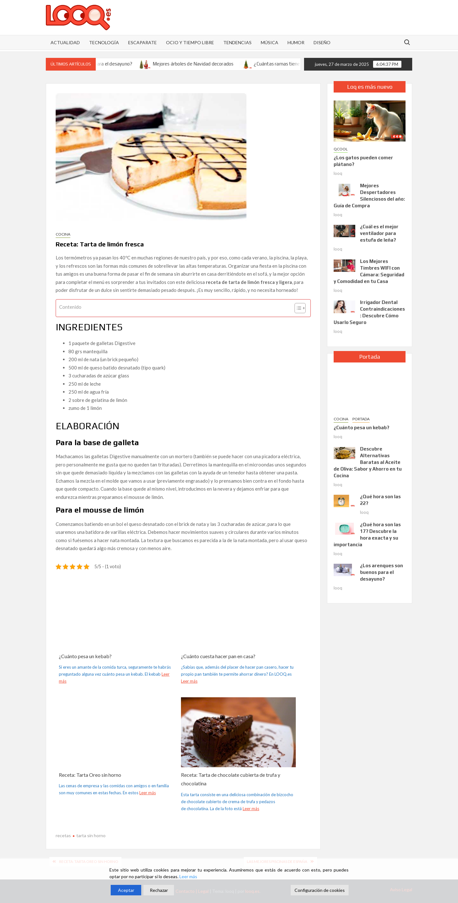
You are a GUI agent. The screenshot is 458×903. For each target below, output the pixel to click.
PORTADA (361, 419)
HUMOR (296, 42)
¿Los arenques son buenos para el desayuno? (381, 572)
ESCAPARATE (142, 42)
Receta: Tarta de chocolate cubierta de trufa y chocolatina (230, 779)
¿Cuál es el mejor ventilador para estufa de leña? (379, 233)
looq (338, 173)
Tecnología (104, 42)
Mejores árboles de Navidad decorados (200, 63)
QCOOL (341, 149)
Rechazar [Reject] (159, 890)
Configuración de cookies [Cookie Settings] (320, 890)
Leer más (189, 681)
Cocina (63, 234)
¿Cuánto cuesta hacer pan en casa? (218, 656)
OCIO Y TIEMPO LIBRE (190, 42)
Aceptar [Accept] (126, 890)
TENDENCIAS (237, 42)
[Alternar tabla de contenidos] (297, 308)
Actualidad (65, 42)
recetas (63, 835)
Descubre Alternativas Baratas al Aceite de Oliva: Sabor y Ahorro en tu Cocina (368, 462)
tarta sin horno (91, 835)
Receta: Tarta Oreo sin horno (90, 775)
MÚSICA (269, 42)
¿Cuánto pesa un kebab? (85, 656)
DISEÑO (322, 42)
